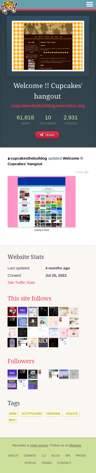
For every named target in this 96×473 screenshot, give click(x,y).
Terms (46, 463)
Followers (21, 361)
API (68, 455)
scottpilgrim (31, 413)
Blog (56, 455)
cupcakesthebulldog (27, 158)
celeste (72, 413)
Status (30, 463)
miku (12, 419)
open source (39, 445)
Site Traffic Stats (21, 282)
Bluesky (75, 445)
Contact (64, 463)
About (13, 455)
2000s (12, 413)
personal (53, 413)
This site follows (29, 298)
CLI (44, 455)
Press (81, 455)
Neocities (19, 445)
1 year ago (81, 172)
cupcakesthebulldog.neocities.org (48, 105)
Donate (30, 455)
